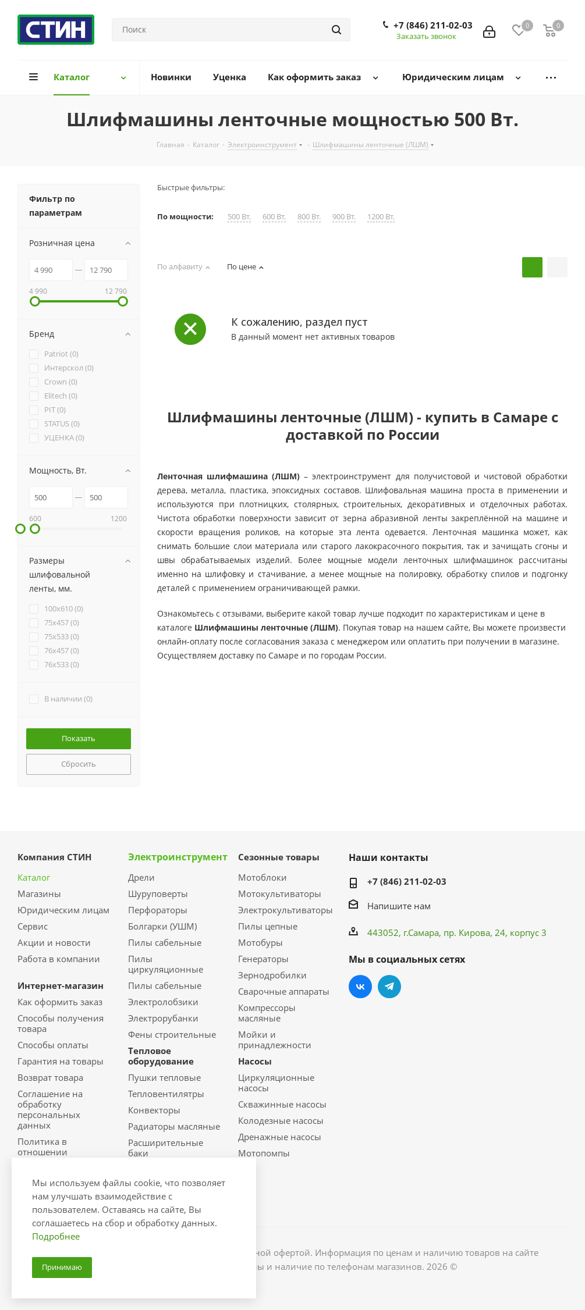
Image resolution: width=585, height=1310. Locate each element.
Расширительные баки (165, 1148)
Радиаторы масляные (174, 1126)
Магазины (39, 893)
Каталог (33, 877)
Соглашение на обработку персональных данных (50, 1109)
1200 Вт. (381, 217)
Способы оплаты (52, 1045)
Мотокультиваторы (279, 893)
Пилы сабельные (164, 942)
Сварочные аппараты (283, 991)
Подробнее (56, 1236)
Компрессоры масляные (267, 1013)
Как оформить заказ (59, 1002)
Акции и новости (54, 942)
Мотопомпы (264, 1153)
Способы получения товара (60, 1023)
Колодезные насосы (281, 1120)
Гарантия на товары (60, 1061)
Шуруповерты (158, 893)
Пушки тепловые (164, 1077)
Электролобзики (163, 1002)
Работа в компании (58, 958)
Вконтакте (360, 986)
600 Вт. (274, 217)
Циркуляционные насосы (276, 1083)
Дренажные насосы (279, 1136)
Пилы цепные (267, 926)
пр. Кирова (467, 932)
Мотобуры (260, 942)
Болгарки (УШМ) (162, 926)
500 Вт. (239, 217)
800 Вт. (309, 217)
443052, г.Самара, (405, 932)
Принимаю (62, 1267)
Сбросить (78, 764)
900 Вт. (344, 217)
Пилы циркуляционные (165, 964)
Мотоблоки (262, 877)
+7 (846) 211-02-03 (433, 25)
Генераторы (263, 958)
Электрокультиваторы (285, 910)
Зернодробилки (272, 975)
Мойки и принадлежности (274, 1039)
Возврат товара (50, 1077)
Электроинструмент (178, 856)
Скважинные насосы (282, 1104)
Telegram (389, 986)
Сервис (32, 926)
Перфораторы (157, 910)
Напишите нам (399, 906)
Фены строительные (172, 1034)
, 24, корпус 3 (518, 932)
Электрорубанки (163, 1018)
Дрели (141, 877)
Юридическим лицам (63, 910)
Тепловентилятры (166, 1093)
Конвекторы (154, 1110)
